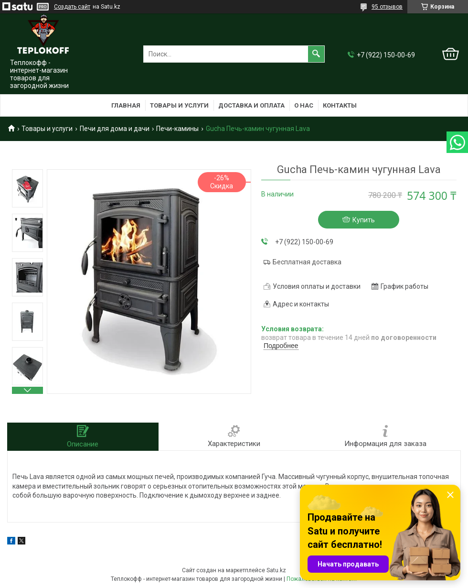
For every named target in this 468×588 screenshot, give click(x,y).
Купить (363, 220)
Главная (125, 105)
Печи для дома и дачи (114, 128)
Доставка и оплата (251, 105)
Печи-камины (177, 128)
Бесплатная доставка (307, 262)
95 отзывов (387, 6)
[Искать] (316, 54)
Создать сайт (72, 6)
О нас (303, 105)
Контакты (340, 105)
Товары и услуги (179, 105)
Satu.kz (276, 570)
